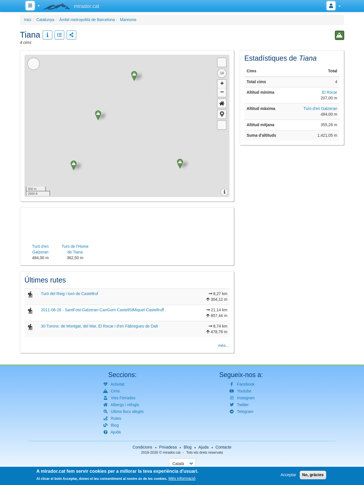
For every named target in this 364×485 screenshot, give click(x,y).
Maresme (128, 19)
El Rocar (329, 92)
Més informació (181, 478)
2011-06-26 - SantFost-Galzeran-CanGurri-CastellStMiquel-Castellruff (102, 310)
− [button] (222, 92)
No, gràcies (313, 474)
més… (223, 345)
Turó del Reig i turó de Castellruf (69, 293)
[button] (222, 114)
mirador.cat (171, 453)
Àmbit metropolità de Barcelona (87, 19)
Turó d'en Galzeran (320, 108)
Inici (27, 19)
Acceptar (288, 474)
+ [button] (222, 84)
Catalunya (45, 19)
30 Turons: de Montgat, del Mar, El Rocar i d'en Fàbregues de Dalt (99, 326)
